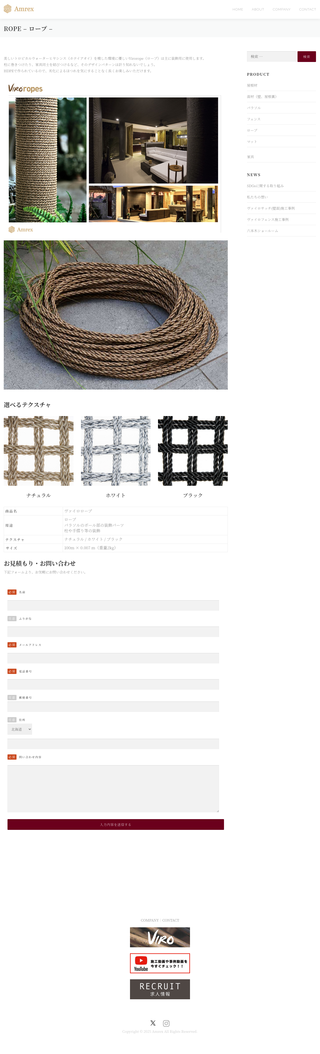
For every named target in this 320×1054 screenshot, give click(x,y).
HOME (237, 9)
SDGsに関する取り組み (265, 185)
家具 (250, 156)
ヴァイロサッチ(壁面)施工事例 (271, 208)
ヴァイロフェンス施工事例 (268, 219)
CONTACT (307, 9)
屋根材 (252, 85)
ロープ (252, 130)
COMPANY (282, 9)
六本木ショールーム (262, 230)
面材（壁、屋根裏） (262, 96)
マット (252, 141)
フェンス (254, 118)
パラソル (254, 107)
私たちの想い (257, 196)
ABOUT (258, 9)
